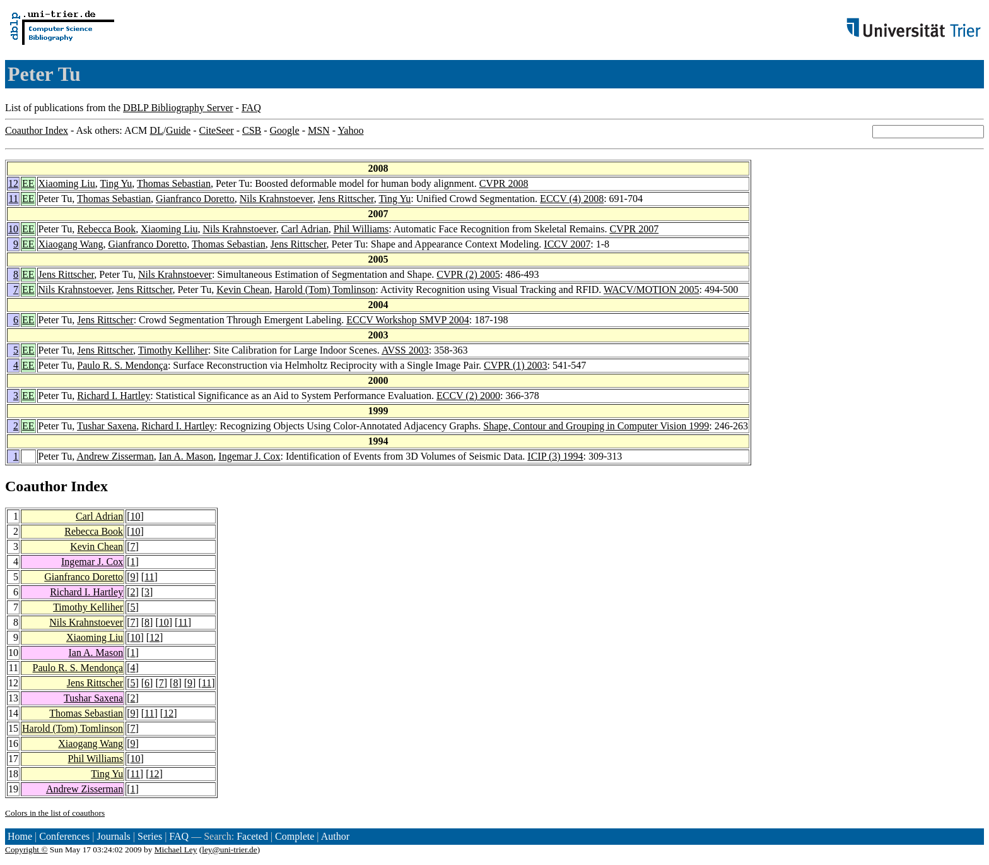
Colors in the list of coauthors (55, 813)
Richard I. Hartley (113, 395)
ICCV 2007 (567, 244)
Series (150, 836)
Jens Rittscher (346, 198)
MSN (319, 130)
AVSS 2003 (405, 350)
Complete (294, 836)
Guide (178, 130)
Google (285, 130)
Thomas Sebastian (174, 183)
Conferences (64, 836)
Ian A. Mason (186, 456)
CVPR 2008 (504, 183)
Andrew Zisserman (114, 456)
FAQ (251, 107)
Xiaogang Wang (70, 244)
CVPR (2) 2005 (468, 274)
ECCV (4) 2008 (572, 198)
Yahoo (350, 130)
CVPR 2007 (633, 229)
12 (13, 183)
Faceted (252, 836)
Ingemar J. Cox (249, 456)
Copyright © (26, 849)
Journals (113, 836)
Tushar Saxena (106, 426)
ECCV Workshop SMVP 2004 (407, 319)
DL (156, 130)
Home (20, 836)
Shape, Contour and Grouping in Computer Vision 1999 (596, 426)
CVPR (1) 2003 (515, 365)
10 (13, 229)
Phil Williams (361, 229)
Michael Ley (176, 849)
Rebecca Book (106, 229)
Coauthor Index (36, 130)
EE (28, 183)
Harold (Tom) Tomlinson (324, 289)
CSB (251, 130)
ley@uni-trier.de (229, 849)
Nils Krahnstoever (276, 198)
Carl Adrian (305, 229)
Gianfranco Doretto (195, 198)
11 (13, 198)
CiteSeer (216, 130)
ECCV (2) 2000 (468, 395)
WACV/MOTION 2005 (651, 289)
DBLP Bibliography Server (178, 107)
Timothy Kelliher (173, 350)
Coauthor (36, 486)
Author (335, 836)
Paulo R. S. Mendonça (122, 365)
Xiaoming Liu (66, 183)
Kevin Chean (242, 289)
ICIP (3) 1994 (555, 456)
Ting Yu (116, 183)
